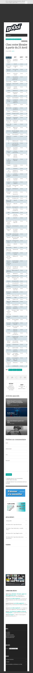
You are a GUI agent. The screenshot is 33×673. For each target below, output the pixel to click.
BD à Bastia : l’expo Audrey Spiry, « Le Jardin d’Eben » (14, 531)
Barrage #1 (11, 616)
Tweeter (12, 377)
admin (13, 51)
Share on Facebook (8, 377)
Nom (7, 443)
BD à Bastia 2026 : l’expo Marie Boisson (14, 526)
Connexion (8, 635)
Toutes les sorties (18, 39)
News (13, 39)
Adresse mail (9, 448)
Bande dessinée (8, 39)
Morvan (10, 369)
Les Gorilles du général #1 (15, 600)
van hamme (19, 369)
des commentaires (10, 637)
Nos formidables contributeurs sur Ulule (14, 666)
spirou (14, 369)
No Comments (24, 41)
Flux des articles (10, 636)
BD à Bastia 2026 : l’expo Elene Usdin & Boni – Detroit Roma (15, 539)
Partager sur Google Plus (16, 377)
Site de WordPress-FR (10, 639)
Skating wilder (9, 522)
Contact (7, 663)
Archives (7, 650)
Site (7, 454)
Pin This (21, 377)
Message (8, 460)
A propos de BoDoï (10, 661)
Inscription (8, 634)
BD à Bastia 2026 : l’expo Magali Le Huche (14, 535)
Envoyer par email (25, 377)
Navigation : (26, 2)
